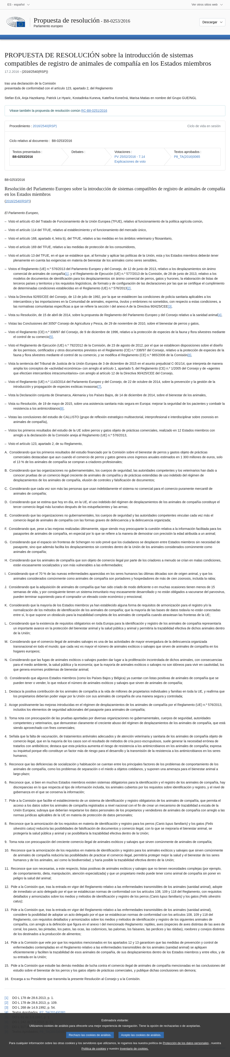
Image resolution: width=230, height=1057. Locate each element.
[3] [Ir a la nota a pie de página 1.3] (170, 306)
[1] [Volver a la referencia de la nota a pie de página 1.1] (6, 998)
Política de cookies (94, 1053)
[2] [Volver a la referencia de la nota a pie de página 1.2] (6, 1002)
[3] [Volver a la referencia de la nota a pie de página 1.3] (6, 1007)
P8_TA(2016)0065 (187, 157)
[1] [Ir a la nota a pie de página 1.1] (67, 274)
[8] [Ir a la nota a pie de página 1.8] (62, 408)
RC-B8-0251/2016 (94, 110)
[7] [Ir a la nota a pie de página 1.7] (99, 386)
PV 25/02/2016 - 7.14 (130, 157)
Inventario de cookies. (134, 1053)
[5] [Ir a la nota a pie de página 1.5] (51, 337)
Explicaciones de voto (130, 161)
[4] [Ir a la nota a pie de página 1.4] (219, 315)
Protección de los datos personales (186, 1048)
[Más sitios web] (207, 4)
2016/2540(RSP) (45, 126)
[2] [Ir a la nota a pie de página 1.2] (129, 288)
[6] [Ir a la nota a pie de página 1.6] (189, 355)
